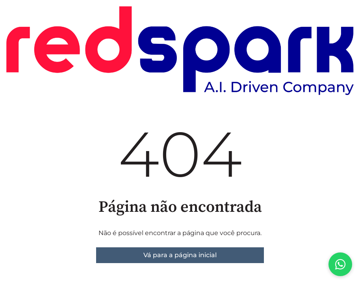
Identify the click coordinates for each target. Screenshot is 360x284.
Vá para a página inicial (180, 255)
